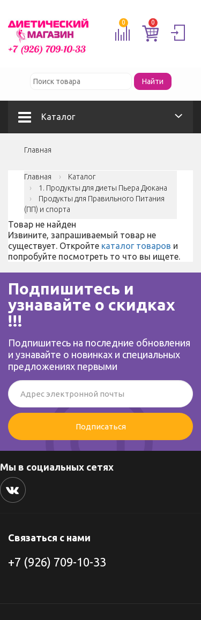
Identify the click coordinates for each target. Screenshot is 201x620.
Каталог (46, 117)
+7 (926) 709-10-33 (57, 562)
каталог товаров (136, 246)
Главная (37, 150)
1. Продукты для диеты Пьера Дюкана (103, 188)
